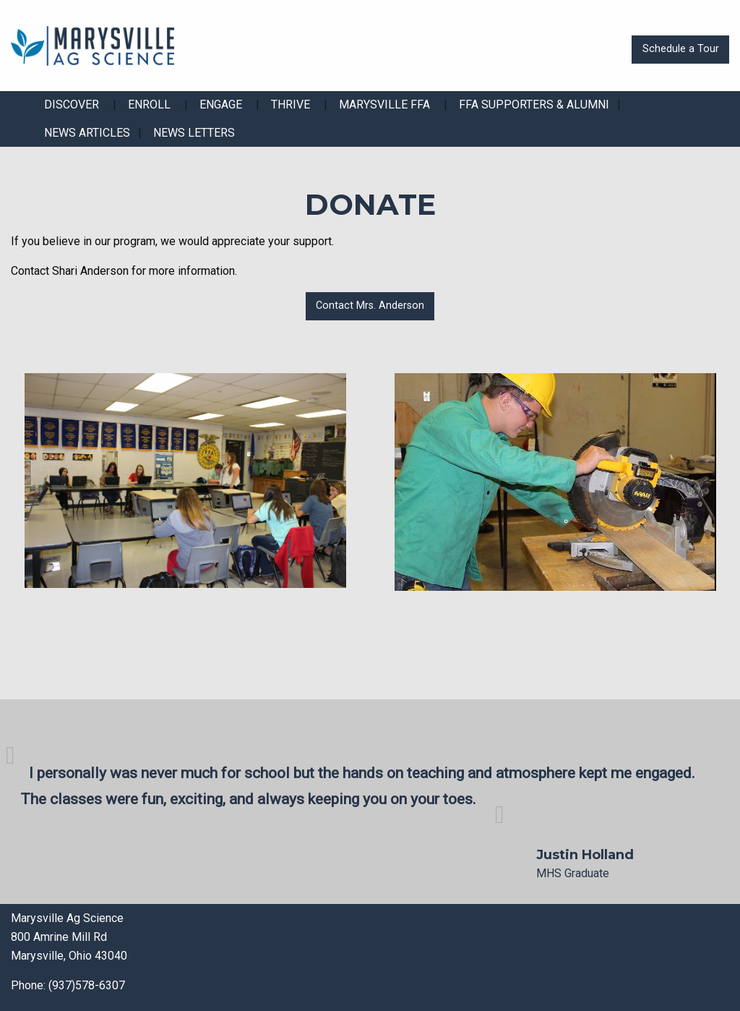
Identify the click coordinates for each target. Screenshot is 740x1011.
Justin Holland (585, 855)
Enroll (149, 104)
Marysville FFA (384, 104)
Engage (220, 104)
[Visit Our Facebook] (392, 957)
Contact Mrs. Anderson (370, 305)
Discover (71, 104)
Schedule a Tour (680, 49)
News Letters (194, 133)
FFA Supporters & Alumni (534, 104)
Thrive (290, 104)
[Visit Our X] (415, 957)
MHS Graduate (572, 873)
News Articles (87, 133)
